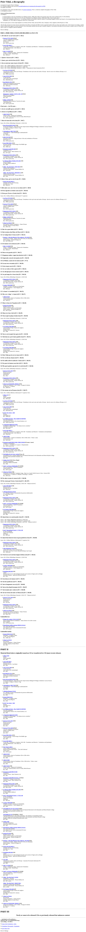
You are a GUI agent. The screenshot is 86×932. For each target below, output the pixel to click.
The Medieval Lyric (7, 814)
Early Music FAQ (6, 928)
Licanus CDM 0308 (7, 285)
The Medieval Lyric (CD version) (10, 808)
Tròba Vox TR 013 (7, 223)
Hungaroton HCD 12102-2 (9, 783)
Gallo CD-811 (6, 114)
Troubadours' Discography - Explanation (10, 926)
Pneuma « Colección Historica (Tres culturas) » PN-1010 (16, 237)
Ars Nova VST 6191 (7, 70)
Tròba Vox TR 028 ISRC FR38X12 (11, 384)
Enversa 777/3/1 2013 (8, 370)
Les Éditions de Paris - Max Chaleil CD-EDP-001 (14, 418)
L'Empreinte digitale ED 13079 (10, 424)
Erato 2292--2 (7, 45)
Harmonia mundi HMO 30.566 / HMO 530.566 (14, 442)
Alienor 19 (5, 395)
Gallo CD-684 (6, 436)
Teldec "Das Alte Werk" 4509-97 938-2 (12, 883)
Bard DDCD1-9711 (7, 82)
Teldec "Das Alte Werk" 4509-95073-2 (12, 172)
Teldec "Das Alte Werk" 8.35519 (10, 877)
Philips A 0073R (6, 99)
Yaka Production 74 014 (8, 548)
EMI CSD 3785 (6, 137)
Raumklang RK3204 (8, 571)
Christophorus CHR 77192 (9, 131)
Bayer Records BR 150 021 (9, 125)
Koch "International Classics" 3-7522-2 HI (13, 530)
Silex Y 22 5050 (6, 51)
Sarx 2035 (5, 859)
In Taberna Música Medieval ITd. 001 (12, 160)
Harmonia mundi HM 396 (9, 149)
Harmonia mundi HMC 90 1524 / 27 (11, 777)
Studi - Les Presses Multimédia (10, 466)
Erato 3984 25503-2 (7, 143)
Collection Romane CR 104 (9, 491)
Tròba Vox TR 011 (7, 472)
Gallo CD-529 (6, 296)
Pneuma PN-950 (7, 305)
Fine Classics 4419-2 (7, 747)
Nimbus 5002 (6, 821)
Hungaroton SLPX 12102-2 (9, 88)
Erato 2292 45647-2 (7, 741)
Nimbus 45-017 (6, 460)
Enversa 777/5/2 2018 (8, 38)
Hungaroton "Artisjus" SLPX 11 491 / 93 (12, 94)
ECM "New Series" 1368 (9, 412)
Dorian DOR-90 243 (7, 634)
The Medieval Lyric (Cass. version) (11, 454)
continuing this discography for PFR (37, 6)
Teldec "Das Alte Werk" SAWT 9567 (11, 166)
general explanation (27, 9)
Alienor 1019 (6, 655)
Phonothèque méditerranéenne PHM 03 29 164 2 (14, 625)
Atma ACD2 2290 (7, 76)
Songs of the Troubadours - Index (9, 924)
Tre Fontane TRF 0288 (8, 326)
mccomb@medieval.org (23, 6)
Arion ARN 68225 (7, 485)
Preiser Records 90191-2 (8, 181)
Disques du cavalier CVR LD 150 (10, 619)
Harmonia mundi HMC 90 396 (10, 771)
